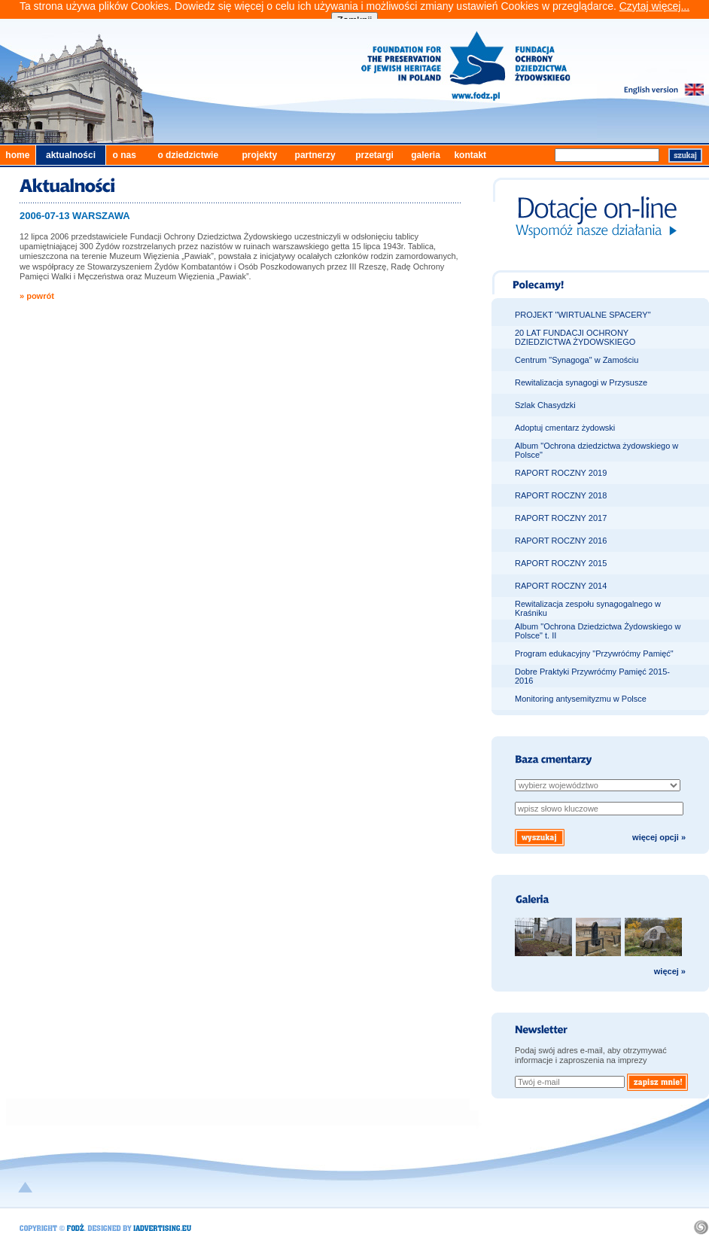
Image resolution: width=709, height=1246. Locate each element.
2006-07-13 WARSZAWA (75, 215)
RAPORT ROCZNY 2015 (561, 563)
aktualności (71, 155)
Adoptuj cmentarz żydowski (565, 427)
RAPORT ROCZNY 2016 (561, 540)
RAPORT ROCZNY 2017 (561, 517)
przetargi (374, 155)
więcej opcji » (659, 837)
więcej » (670, 971)
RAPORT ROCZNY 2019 (561, 472)
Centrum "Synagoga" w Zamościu (576, 359)
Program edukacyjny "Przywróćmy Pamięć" (594, 653)
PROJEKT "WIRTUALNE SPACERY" (583, 314)
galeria (425, 155)
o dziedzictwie (187, 155)
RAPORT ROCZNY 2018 (561, 495)
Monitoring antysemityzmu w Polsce (581, 698)
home (17, 155)
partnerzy (315, 155)
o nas (123, 155)
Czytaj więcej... (654, 6)
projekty (259, 155)
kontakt (470, 155)
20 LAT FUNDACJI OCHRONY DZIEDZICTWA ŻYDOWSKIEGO (575, 337)
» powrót (37, 295)
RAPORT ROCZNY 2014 (561, 585)
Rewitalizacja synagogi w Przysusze (581, 382)
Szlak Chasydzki (545, 405)
